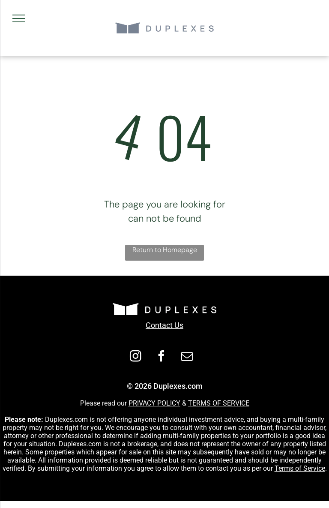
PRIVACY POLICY (154, 403)
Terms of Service (300, 468)
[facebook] (161, 357)
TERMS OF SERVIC (216, 403)
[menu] (19, 18)
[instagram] (135, 357)
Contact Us (164, 325)
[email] (187, 357)
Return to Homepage (164, 249)
